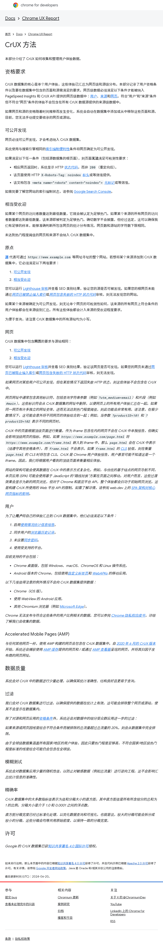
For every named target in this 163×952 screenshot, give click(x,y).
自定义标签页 (78, 573)
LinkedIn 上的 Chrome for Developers (127, 912)
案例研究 (64, 904)
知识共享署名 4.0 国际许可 (68, 846)
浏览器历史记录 (42, 532)
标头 (86, 175)
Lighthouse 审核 (35, 289)
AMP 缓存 (50, 650)
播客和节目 (65, 918)
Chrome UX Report (40, 18)
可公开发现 (22, 272)
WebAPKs (100, 573)
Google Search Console (92, 192)
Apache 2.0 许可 (137, 863)
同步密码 (30, 540)
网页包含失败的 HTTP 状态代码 (62, 373)
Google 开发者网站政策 (51, 868)
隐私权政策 (22, 939)
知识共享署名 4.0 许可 (71, 863)
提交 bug (11, 897)
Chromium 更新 (68, 897)
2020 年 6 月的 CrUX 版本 (136, 644)
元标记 (109, 183)
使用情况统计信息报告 (37, 525)
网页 (114, 96)
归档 (61, 911)
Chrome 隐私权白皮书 (128, 615)
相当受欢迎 (22, 280)
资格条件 (46, 718)
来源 (103, 96)
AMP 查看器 (101, 650)
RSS (112, 921)
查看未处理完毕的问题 (20, 904)
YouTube (116, 904)
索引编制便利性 (58, 149)
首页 (8, 34)
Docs (10, 18)
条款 (8, 939)
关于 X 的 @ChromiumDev (128, 897)
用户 (93, 96)
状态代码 (71, 167)
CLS (124, 449)
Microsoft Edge (72, 607)
